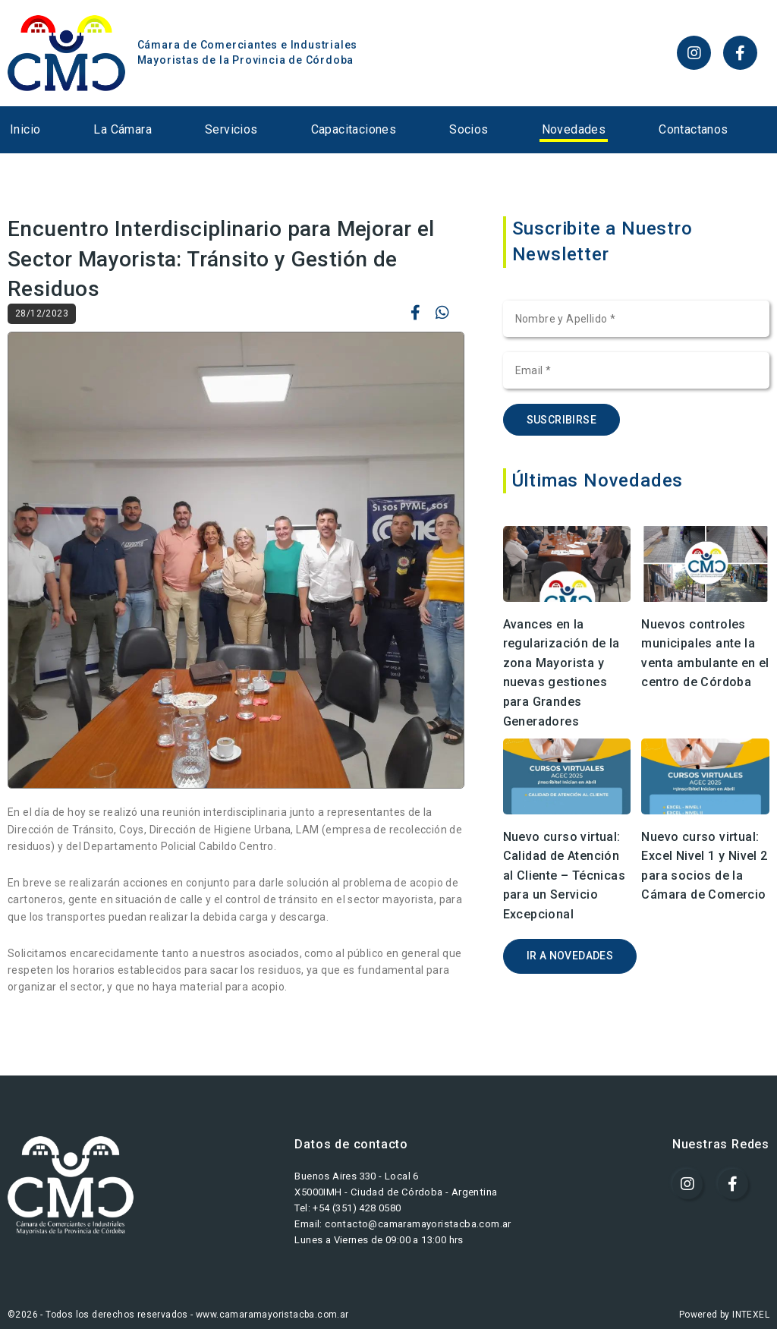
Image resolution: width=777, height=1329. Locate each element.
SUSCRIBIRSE (561, 420)
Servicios (231, 129)
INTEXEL (750, 1314)
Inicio (25, 129)
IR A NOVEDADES (570, 956)
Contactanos (693, 129)
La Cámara (122, 129)
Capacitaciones (354, 129)
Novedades (574, 129)
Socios (468, 129)
